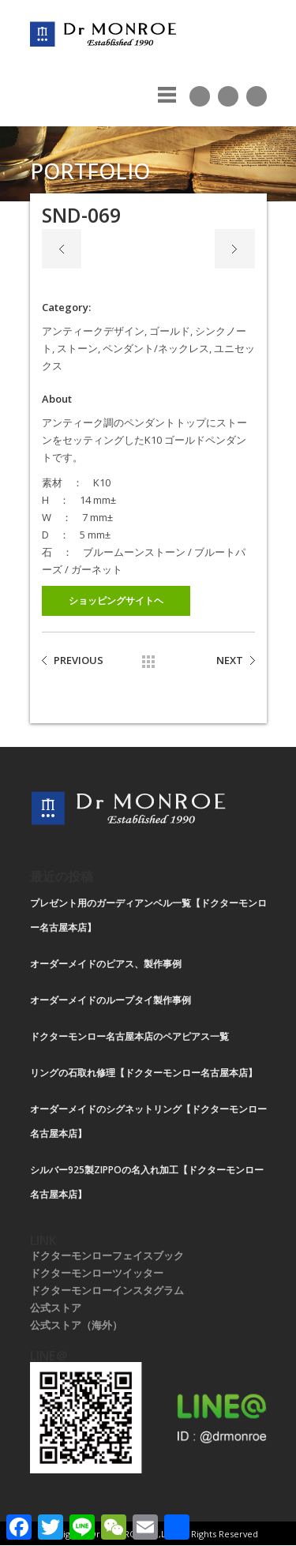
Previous (61, 248)
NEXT (229, 660)
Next (235, 248)
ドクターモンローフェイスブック (107, 1255)
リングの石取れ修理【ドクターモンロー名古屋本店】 (143, 1072)
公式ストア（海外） (76, 1325)
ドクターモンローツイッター (96, 1273)
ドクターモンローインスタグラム (107, 1290)
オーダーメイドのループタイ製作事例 (110, 1000)
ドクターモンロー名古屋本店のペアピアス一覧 (129, 1036)
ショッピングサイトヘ (116, 600)
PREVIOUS (78, 660)
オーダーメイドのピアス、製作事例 (106, 963)
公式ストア (55, 1307)
